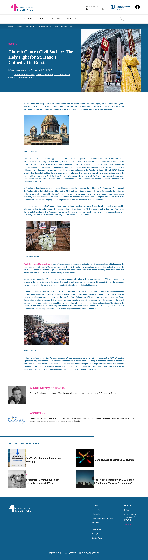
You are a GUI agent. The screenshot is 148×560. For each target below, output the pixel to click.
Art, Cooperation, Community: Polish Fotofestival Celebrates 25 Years (49, 478)
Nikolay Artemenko (21, 71)
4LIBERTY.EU (71, 553)
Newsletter (93, 521)
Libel (37, 71)
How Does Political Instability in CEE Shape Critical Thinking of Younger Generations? (117, 478)
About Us (28, 19)
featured (32, 76)
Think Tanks (93, 512)
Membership (93, 507)
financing (43, 76)
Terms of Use (94, 529)
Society (11, 27)
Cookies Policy (94, 538)
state (47, 79)
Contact (71, 19)
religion (53, 76)
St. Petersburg (35, 79)
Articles (42, 19)
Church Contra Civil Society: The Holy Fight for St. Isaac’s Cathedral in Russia (49, 27)
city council (20, 76)
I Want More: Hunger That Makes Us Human (116, 457)
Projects (57, 19)
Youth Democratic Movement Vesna (38, 265)
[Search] (121, 18)
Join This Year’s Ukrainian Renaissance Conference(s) (44, 457)
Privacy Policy (94, 533)
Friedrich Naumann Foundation (101, 516)
